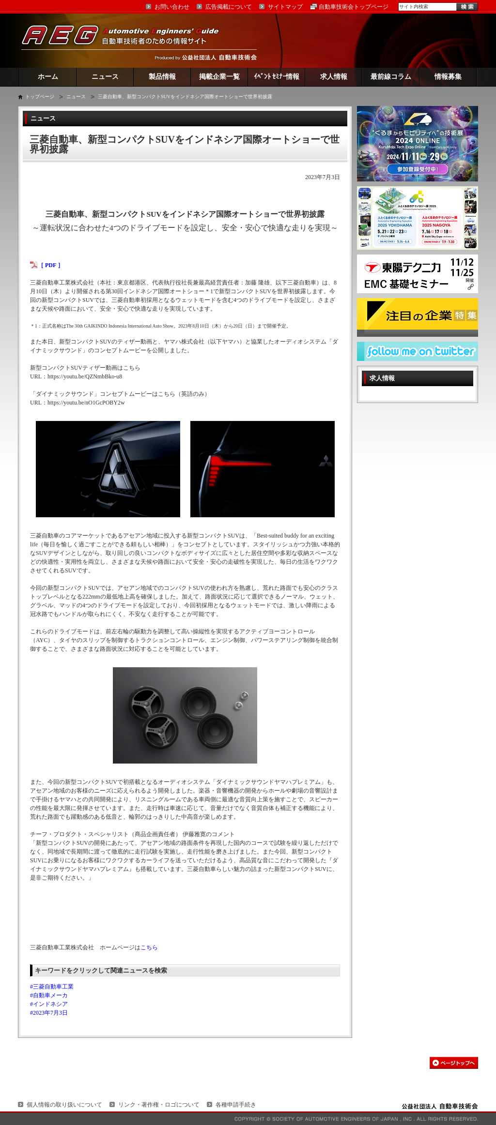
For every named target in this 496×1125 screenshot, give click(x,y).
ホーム (48, 76)
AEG (126, 40)
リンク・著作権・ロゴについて (159, 1104)
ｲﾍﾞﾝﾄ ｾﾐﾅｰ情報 (277, 76)
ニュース (105, 76)
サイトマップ (285, 6)
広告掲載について (228, 6)
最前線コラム (391, 76)
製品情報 (162, 76)
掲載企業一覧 (219, 76)
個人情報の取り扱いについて (64, 1104)
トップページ (39, 96)
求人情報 (333, 76)
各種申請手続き (236, 1104)
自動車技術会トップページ (353, 6)
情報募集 (448, 76)
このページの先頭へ (454, 1063)
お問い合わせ (172, 6)
